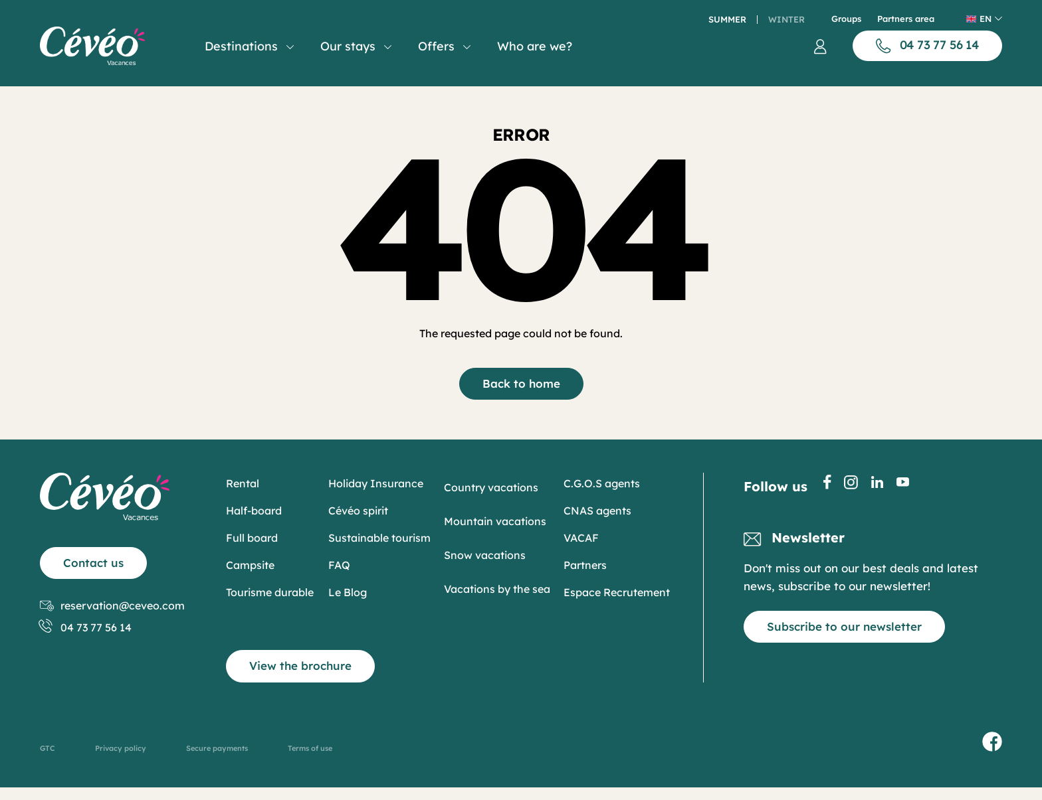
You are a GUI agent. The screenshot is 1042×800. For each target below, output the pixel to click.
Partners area (905, 19)
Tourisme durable (270, 592)
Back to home (521, 383)
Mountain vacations (495, 521)
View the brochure (300, 666)
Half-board (254, 510)
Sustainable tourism (379, 537)
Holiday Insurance (375, 483)
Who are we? (534, 46)
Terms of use (310, 748)
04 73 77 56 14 (86, 628)
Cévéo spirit (358, 510)
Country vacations (491, 487)
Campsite (250, 565)
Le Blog (347, 592)
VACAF (581, 537)
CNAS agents (597, 510)
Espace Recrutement (617, 592)
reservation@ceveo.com (112, 606)
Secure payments (217, 748)
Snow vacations (485, 555)
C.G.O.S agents (602, 483)
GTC (47, 748)
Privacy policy (120, 748)
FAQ (339, 565)
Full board (252, 537)
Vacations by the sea (497, 589)
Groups (846, 19)
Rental (242, 483)
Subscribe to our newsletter (844, 626)
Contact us (93, 563)
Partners (585, 565)
